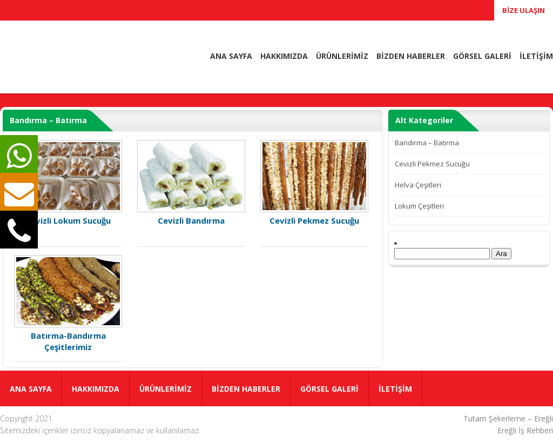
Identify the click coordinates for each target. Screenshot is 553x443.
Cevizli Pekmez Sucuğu (314, 183)
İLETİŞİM (536, 56)
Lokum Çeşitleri (419, 206)
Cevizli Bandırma (191, 183)
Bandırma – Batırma (427, 142)
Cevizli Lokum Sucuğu (68, 183)
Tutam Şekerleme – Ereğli (508, 418)
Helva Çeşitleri (418, 185)
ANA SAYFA (231, 56)
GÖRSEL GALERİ (482, 56)
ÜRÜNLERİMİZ (342, 56)
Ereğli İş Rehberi (525, 430)
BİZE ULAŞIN (523, 10)
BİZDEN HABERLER (410, 56)
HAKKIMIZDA (284, 56)
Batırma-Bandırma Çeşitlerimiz (68, 303)
